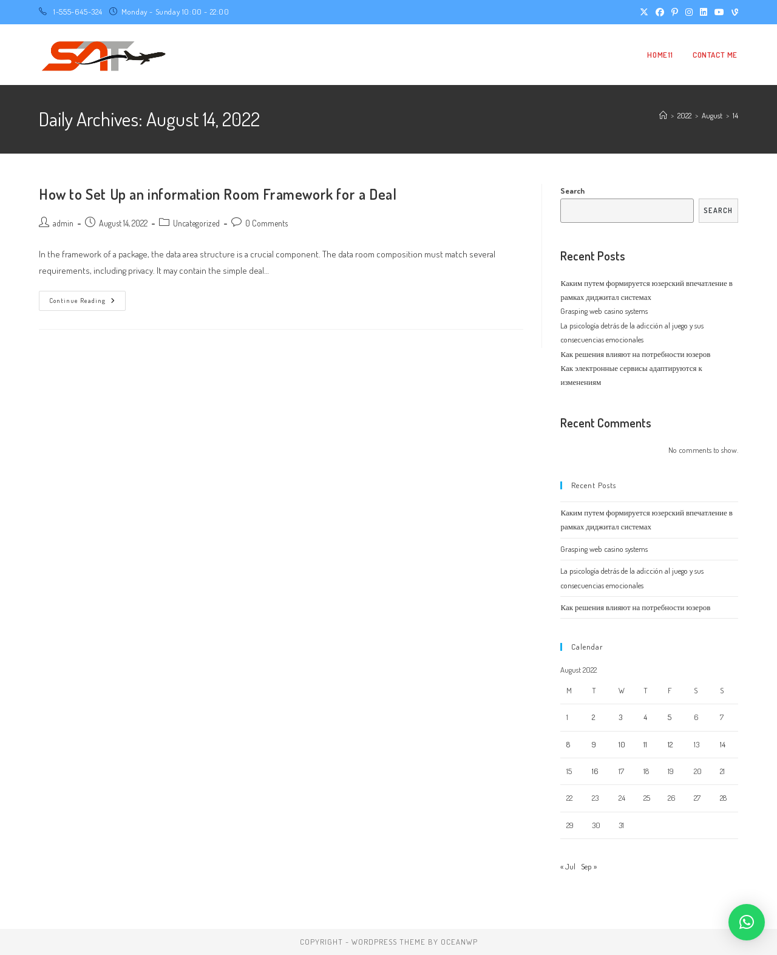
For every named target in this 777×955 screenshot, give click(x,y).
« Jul (567, 866)
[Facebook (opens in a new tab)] (660, 12)
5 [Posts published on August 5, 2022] (669, 717)
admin (63, 223)
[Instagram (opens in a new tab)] (689, 12)
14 (735, 115)
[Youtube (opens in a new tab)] (719, 12)
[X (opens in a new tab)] (644, 12)
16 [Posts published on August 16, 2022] (595, 771)
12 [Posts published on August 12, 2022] (670, 744)
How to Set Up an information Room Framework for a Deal (217, 194)
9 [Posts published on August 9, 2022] (594, 744)
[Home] (663, 115)
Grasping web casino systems (604, 311)
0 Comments (266, 223)
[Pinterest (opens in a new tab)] (675, 12)
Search (572, 190)
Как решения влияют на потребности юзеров (635, 354)
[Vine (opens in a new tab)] (733, 12)
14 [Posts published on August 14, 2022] (722, 744)
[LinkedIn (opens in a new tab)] (703, 12)
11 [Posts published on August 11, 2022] (645, 744)
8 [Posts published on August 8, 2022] (568, 744)
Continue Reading (87, 303)
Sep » (589, 866)
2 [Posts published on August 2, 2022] (593, 717)
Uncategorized (196, 223)
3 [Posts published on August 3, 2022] (620, 717)
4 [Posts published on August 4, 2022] (645, 717)
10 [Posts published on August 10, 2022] (622, 744)
